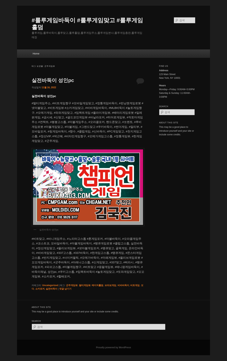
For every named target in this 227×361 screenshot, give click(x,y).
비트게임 (135, 285)
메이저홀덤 (97, 285)
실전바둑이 (51, 288)
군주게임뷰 (72, 285)
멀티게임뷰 (85, 285)
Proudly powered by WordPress (113, 347)
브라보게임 (110, 285)
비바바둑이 (123, 285)
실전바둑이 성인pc (53, 80)
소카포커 (40, 288)
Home (36, 53)
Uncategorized (50, 285)
